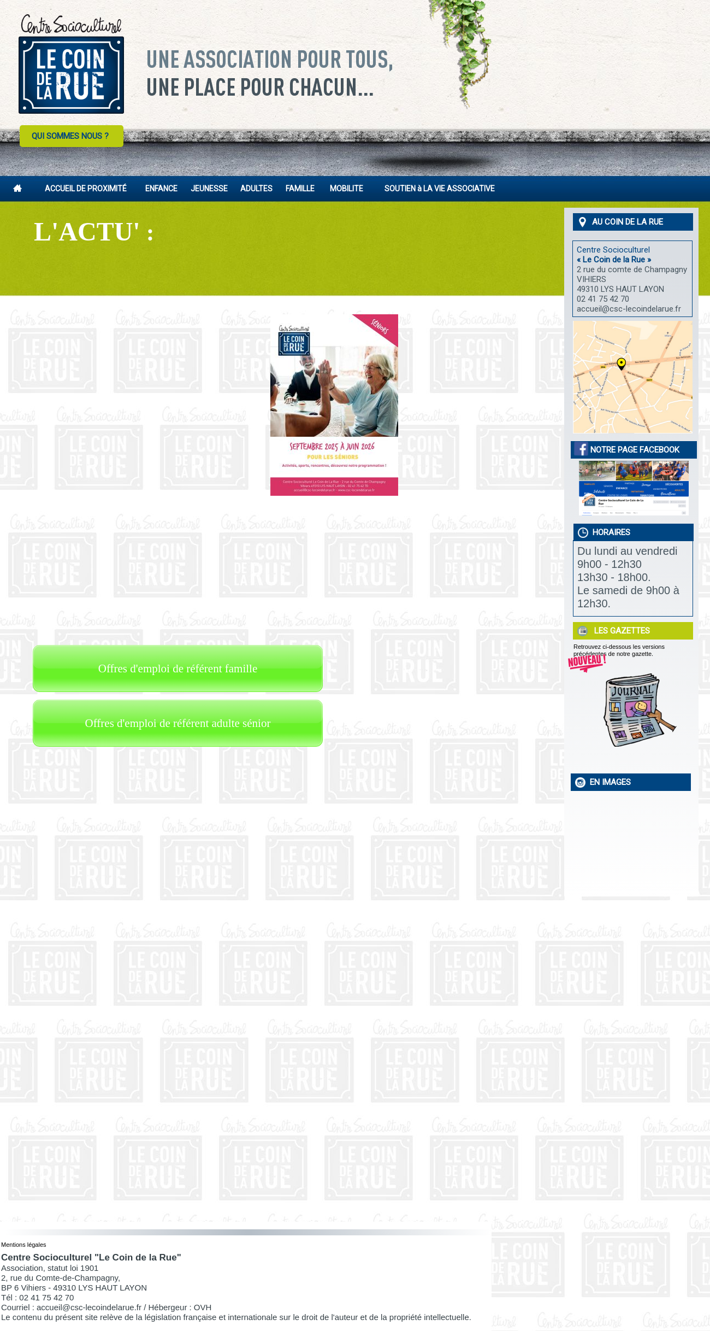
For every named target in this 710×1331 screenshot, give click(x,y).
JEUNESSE (209, 188)
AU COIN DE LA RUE (625, 222)
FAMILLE (300, 188)
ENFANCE (161, 188)
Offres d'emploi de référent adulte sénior (178, 723)
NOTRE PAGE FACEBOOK (627, 450)
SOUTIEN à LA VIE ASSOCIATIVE (439, 188)
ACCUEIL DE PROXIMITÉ (86, 188)
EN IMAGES (608, 782)
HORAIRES (609, 532)
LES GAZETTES (620, 631)
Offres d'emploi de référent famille (177, 668)
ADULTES (256, 188)
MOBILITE (346, 188)
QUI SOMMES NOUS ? (70, 136)
